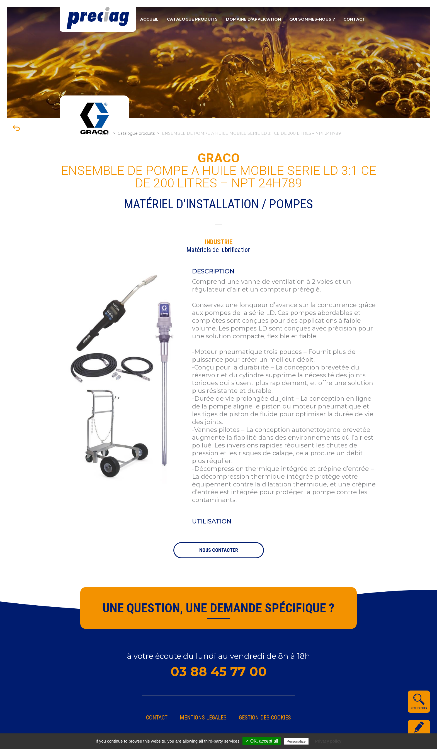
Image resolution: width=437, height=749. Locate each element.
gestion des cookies (265, 717)
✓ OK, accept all (261, 741)
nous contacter (218, 550)
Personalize (296, 741)
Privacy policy (328, 741)
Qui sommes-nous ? (312, 19)
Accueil (149, 19)
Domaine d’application (253, 19)
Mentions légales (203, 717)
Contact (354, 19)
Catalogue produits (192, 19)
